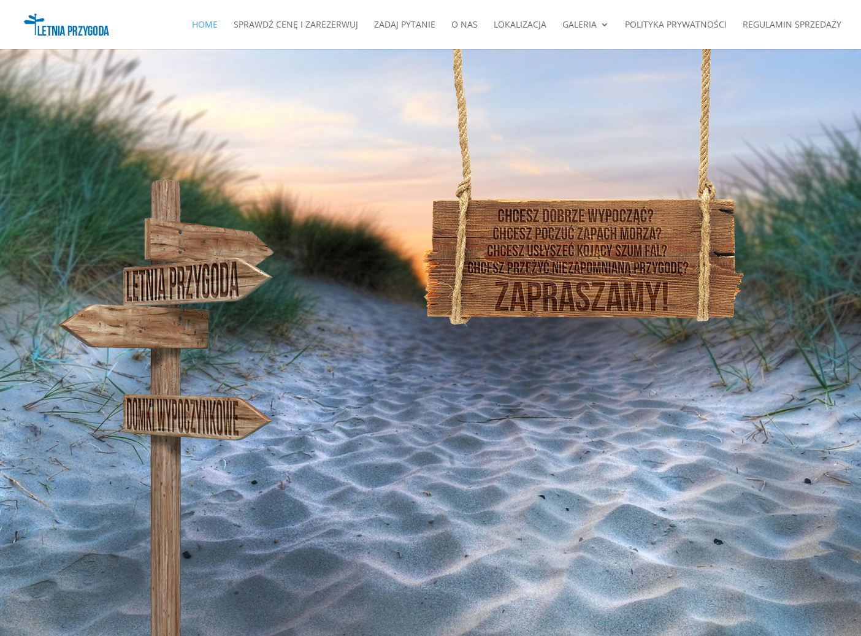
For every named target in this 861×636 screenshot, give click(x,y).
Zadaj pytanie (404, 25)
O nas (464, 25)
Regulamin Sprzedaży (792, 25)
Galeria (579, 25)
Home (205, 25)
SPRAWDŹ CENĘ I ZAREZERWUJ (296, 25)
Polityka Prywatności (676, 25)
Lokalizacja (520, 25)
